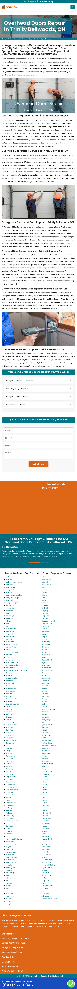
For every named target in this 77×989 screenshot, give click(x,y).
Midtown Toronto (12, 883)
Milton (8, 880)
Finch (43, 704)
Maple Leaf (10, 896)
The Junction (10, 691)
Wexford (9, 624)
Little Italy (45, 582)
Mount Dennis (11, 862)
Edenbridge (45, 727)
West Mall (9, 634)
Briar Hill (44, 831)
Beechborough (47, 860)
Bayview (44, 870)
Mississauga (10, 873)
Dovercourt (46, 751)
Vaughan (9, 649)
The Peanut (10, 686)
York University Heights (14, 582)
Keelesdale (45, 626)
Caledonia (45, 816)
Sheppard (9, 738)
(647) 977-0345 (11, 961)
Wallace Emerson (12, 644)
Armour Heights (47, 886)
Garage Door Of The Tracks (14, 943)
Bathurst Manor (47, 875)
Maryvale (9, 886)
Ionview (44, 639)
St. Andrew (9, 727)
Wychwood (10, 605)
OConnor (9, 834)
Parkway (9, 808)
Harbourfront (46, 668)
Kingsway (45, 611)
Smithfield (9, 730)
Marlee (8, 888)
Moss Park (9, 865)
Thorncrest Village (12, 678)
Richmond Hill (11, 769)
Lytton (8, 901)
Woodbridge (10, 608)
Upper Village (10, 657)
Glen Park (45, 688)
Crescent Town (47, 771)
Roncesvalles (10, 756)
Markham (9, 893)
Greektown (45, 681)
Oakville (8, 829)
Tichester (9, 673)
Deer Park (45, 761)
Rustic (8, 746)
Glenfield (45, 686)
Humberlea (45, 649)
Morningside (10, 867)
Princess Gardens (12, 790)
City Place (45, 795)
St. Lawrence (10, 722)
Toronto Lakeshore (13, 665)
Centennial (45, 805)
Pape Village (10, 816)
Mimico (8, 878)
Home (4, 39)
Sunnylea (9, 709)
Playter (8, 797)
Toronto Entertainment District (17, 670)
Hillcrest (44, 657)
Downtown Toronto (49, 746)
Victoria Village (11, 647)
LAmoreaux (46, 603)
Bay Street (45, 873)
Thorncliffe (9, 681)
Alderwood (45, 896)
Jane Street (45, 631)
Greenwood (46, 678)
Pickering (9, 800)
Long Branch (10, 904)
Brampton (45, 836)
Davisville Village (47, 764)
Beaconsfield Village (49, 865)
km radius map (19, 509)
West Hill (9, 639)
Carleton (45, 810)
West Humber (11, 637)
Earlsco (44, 738)
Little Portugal (46, 579)
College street (46, 779)
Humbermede (46, 647)
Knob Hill (45, 608)
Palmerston (10, 818)
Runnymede (10, 748)
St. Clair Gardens (11, 725)
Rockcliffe (9, 758)
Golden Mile (46, 683)
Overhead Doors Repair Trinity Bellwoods (36, 39)
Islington (45, 637)
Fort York (45, 694)
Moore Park (10, 870)
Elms (43, 722)
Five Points (45, 701)
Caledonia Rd (46, 813)
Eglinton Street (47, 725)
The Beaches (10, 701)
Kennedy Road (47, 624)
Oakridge (9, 831)
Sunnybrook (10, 712)
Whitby (8, 621)
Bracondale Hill (47, 839)
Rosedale (9, 753)
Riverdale (9, 764)
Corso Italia (46, 774)
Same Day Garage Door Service (15, 938)
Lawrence (45, 592)
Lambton (45, 598)
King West (45, 616)
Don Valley (45, 756)
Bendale (44, 857)
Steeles (8, 720)
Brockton (45, 826)
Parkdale (9, 813)
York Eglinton (10, 587)
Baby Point (45, 880)
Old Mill (8, 823)
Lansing (44, 595)
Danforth (45, 769)
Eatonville (45, 730)
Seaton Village (11, 740)
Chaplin (44, 803)
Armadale (45, 888)
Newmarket (10, 855)
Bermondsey (46, 855)
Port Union (10, 792)
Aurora (44, 883)
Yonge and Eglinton (13, 603)
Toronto (9, 655)
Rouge (8, 751)
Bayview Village (47, 867)
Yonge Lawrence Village (14, 595)
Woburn (8, 613)
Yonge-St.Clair (11, 590)
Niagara (8, 847)
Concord (45, 777)
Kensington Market (48, 621)
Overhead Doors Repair (12, 952)
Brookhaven (46, 823)
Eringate (44, 714)
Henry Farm (46, 665)
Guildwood (45, 675)
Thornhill (9, 675)
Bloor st (44, 844)
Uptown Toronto (12, 652)
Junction (44, 629)
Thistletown (10, 683)
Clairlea (44, 792)
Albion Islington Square (50, 899)
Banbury (44, 878)
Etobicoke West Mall (49, 709)
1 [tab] (34, 562)
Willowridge (10, 616)
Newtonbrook (11, 852)
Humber (44, 652)
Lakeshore (45, 600)
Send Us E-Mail (11, 966)
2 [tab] (42, 562)
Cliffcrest (45, 784)
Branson (45, 834)
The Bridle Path (11, 699)
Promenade (10, 787)
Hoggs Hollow (46, 655)
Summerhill (10, 714)
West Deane (10, 642)
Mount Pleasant (11, 857)
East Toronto (46, 735)
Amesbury (45, 893)
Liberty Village (46, 585)
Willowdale (9, 618)
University (9, 660)
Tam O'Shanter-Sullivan (14, 704)
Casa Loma (46, 808)
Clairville (44, 790)
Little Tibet (45, 577)
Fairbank (45, 707)
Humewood (46, 642)
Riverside (9, 761)
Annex (44, 891)
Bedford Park (46, 862)
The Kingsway (11, 688)
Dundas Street (47, 740)
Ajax (43, 901)
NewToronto (10, 849)
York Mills (9, 585)
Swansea (9, 707)
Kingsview (45, 613)
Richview (9, 766)
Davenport (45, 766)
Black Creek (46, 849)
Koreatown (45, 605)
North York (10, 842)
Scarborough (10, 743)
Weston (8, 626)
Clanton (44, 787)
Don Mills (45, 758)
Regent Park (10, 774)
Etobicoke (45, 712)
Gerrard (44, 691)
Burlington (45, 821)
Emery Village (46, 720)
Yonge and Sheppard (13, 598)
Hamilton (45, 673)
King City (45, 618)
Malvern (9, 899)
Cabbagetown (46, 818)
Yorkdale (9, 579)
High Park (45, 662)
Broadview (45, 829)
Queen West (10, 782)
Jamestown (45, 634)
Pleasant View (11, 795)
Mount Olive (10, 860)
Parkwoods (10, 805)
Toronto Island (11, 668)
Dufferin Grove (47, 743)
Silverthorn (9, 733)
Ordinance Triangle (12, 821)
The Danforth (11, 696)
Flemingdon (46, 699)
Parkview (9, 810)
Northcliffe (9, 836)
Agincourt (45, 904)
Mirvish (8, 875)
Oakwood (9, 826)
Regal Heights (11, 777)
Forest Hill (45, 696)
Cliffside (44, 782)
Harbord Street (47, 670)
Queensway (10, 779)
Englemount (46, 717)
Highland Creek (47, 660)
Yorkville (9, 577)
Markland (9, 891)
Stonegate (9, 717)
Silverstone (10, 735)
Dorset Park (46, 753)
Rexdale (8, 771)
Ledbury (44, 587)
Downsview (46, 748)
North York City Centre (14, 839)
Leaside (44, 590)
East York (45, 733)
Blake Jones (46, 847)
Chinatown (45, 800)
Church (44, 797)
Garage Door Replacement (13, 947)
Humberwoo (46, 644)
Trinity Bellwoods (14, 39)
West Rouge (10, 631)
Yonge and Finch (12, 600)
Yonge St (9, 592)
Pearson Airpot (11, 803)
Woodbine (9, 611)
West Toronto (11, 629)
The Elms (9, 694)
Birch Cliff (45, 852)
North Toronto (11, 844)
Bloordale (45, 842)
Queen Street (10, 784)
